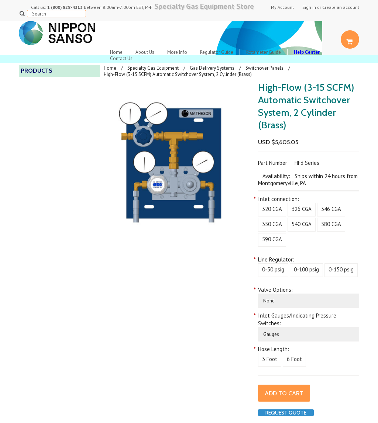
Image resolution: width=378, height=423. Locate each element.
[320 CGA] (272, 209)
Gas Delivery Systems (212, 68)
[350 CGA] (272, 225)
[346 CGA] (331, 209)
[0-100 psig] (306, 270)
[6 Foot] (294, 360)
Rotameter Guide (263, 52)
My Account (282, 7)
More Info (177, 52)
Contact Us (121, 58)
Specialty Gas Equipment (153, 68)
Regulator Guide (216, 52)
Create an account (340, 7)
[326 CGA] (302, 209)
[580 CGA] (331, 225)
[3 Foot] (269, 360)
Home (116, 52)
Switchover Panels (264, 68)
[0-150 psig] (341, 270)
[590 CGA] (272, 240)
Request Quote (285, 412)
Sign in (309, 7)
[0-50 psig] (273, 270)
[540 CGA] (302, 225)
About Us (144, 52)
